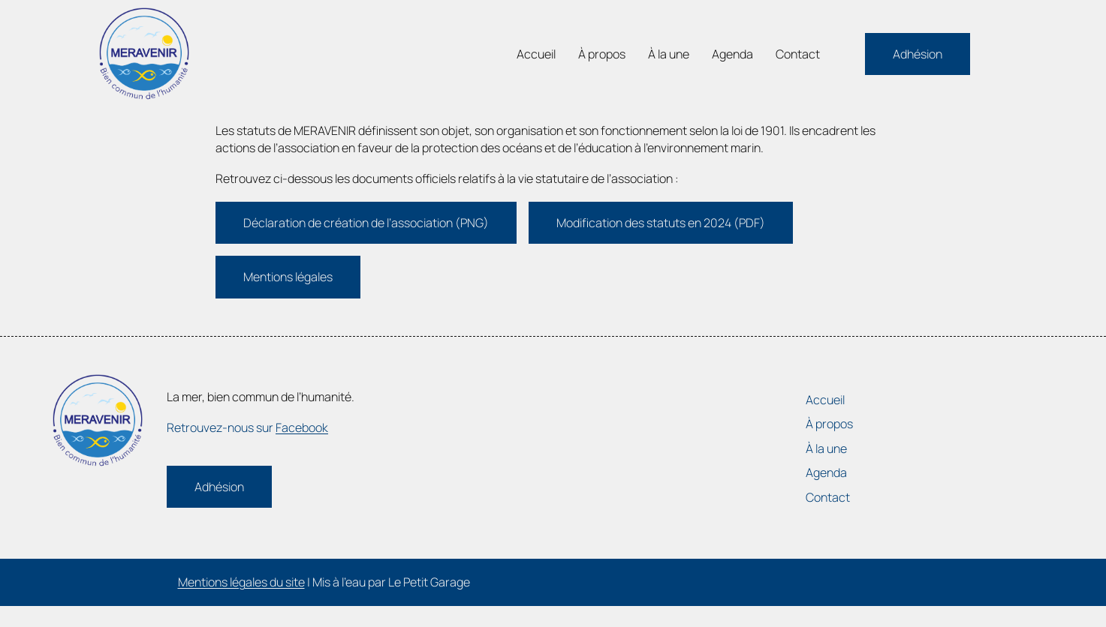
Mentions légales (288, 276)
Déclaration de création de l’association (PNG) (366, 222)
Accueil (536, 54)
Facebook (302, 427)
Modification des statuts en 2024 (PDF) (660, 222)
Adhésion (917, 54)
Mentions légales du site (241, 582)
